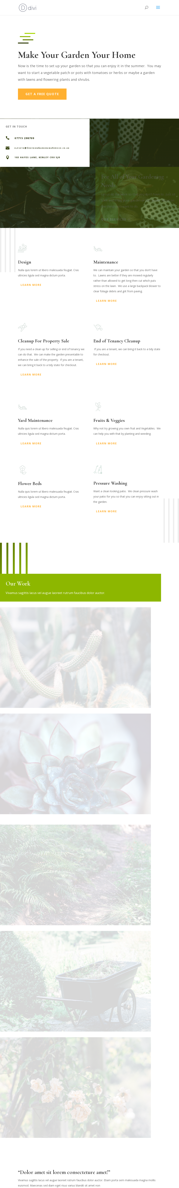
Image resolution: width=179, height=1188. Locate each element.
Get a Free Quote (42, 94)
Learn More (31, 285)
